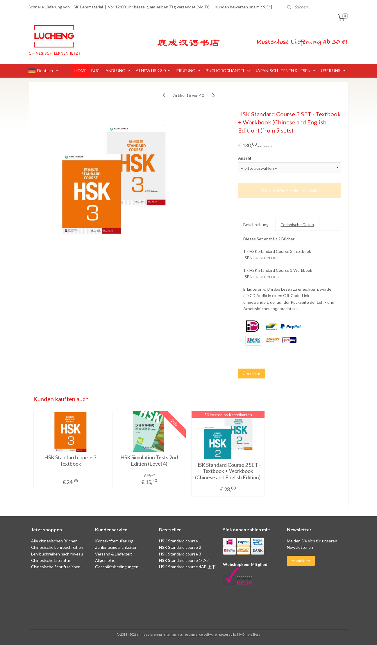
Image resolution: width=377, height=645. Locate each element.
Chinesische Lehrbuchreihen (57, 547)
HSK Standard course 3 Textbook (70, 460)
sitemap (170, 634)
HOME (80, 70)
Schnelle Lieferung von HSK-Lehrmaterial (65, 6)
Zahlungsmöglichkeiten (116, 547)
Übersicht (252, 373)
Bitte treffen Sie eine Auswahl (289, 190)
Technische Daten (297, 224)
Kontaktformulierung (114, 540)
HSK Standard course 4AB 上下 (187, 566)
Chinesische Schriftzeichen (56, 566)
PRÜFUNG (188, 70)
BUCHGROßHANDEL (228, 70)
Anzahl (244, 158)
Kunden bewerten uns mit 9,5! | (243, 6)
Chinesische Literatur (50, 560)
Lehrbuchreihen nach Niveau (57, 553)
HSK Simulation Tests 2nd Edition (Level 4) (149, 460)
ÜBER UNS (333, 70)
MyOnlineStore (248, 634)
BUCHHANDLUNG (111, 70)
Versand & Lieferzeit (113, 553)
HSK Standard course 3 (180, 553)
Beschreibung (256, 224)
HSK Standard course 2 (180, 547)
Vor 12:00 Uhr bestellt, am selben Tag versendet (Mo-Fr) (159, 6)
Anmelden (301, 560)
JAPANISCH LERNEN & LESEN (285, 70)
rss (180, 634)
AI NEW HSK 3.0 (153, 70)
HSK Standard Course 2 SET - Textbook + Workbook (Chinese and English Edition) (228, 471)
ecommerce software (201, 634)
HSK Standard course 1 (180, 540)
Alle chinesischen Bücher (54, 540)
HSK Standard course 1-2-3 (184, 560)
